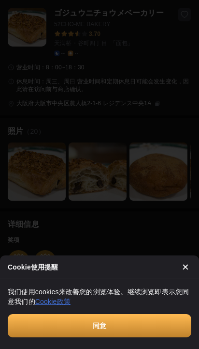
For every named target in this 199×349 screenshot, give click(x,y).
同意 (99, 326)
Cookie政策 (53, 301)
